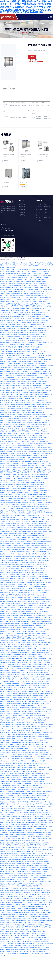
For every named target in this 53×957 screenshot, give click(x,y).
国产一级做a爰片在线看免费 (42, 273)
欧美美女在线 (48, 298)
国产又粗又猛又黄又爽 (43, 519)
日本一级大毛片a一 (40, 355)
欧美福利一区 (40, 560)
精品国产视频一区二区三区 (17, 435)
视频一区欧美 (24, 402)
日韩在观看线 (34, 329)
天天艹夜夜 (15, 904)
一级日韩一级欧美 (24, 337)
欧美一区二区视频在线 (40, 382)
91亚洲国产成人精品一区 (43, 378)
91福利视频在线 (44, 611)
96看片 (12, 394)
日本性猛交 (3, 927)
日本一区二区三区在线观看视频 (7, 386)
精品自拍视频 (25, 751)
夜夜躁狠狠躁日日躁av (42, 888)
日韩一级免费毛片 (42, 865)
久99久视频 (48, 275)
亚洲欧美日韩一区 (13, 542)
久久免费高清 (3, 480)
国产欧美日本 (42, 847)
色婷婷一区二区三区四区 (15, 314)
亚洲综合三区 (39, 447)
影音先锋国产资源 (40, 806)
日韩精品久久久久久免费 (41, 290)
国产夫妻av (24, 894)
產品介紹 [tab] (5, 89)
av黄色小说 (10, 759)
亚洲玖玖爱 (27, 734)
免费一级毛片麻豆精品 (40, 554)
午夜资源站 (12, 396)
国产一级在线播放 (11, 880)
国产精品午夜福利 (46, 417)
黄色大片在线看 (48, 546)
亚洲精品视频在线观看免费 (42, 312)
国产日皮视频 (30, 650)
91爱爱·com (34, 757)
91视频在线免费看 (42, 673)
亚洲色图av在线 (4, 599)
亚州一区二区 (3, 943)
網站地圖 (22, 258)
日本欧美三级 (17, 560)
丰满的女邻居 (48, 732)
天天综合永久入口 (32, 503)
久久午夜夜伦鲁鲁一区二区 (34, 425)
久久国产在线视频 (9, 302)
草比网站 (13, 607)
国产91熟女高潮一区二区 (28, 288)
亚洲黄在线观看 (45, 396)
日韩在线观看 (34, 632)
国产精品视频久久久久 (5, 859)
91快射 (47, 529)
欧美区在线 (25, 691)
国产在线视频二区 (24, 285)
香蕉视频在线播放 (28, 363)
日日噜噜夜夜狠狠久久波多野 (7, 343)
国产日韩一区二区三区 (45, 867)
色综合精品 (12, 470)
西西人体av (25, 839)
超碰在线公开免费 (16, 683)
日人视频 (11, 878)
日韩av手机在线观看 (24, 550)
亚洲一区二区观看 (43, 294)
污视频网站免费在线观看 (36, 386)
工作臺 (45, 209)
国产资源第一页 (29, 507)
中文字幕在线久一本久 (27, 408)
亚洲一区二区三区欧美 (5, 406)
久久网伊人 (15, 857)
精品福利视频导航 (39, 855)
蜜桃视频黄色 (45, 915)
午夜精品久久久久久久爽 (18, 845)
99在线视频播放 (34, 495)
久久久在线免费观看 (5, 304)
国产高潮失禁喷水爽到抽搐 (6, 490)
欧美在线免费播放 (21, 853)
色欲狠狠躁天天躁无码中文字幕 (35, 671)
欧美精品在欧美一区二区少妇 (7, 511)
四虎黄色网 (27, 495)
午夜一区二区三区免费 (44, 566)
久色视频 (32, 812)
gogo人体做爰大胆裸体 (5, 380)
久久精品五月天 (39, 390)
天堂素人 (11, 486)
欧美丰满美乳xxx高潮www (37, 482)
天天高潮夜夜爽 (14, 550)
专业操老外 (20, 716)
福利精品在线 (3, 589)
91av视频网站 (34, 837)
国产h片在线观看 (12, 384)
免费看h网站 (43, 394)
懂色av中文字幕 (34, 558)
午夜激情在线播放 (25, 308)
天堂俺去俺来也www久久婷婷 (16, 462)
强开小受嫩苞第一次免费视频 (18, 439)
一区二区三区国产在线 (37, 445)
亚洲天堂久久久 (16, 726)
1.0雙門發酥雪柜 (24, 182)
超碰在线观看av (39, 601)
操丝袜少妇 (35, 423)
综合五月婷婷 (42, 634)
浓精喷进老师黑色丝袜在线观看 (7, 642)
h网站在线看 (24, 517)
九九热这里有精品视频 (30, 560)
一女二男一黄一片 (12, 599)
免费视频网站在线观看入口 (6, 451)
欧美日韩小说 (28, 351)
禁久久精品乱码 (27, 781)
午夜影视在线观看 (48, 550)
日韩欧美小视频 (47, 390)
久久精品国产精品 (18, 300)
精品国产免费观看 (13, 273)
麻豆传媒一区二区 (4, 486)
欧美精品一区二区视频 (45, 669)
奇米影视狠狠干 (29, 611)
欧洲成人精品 (37, 511)
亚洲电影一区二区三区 (36, 359)
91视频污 (46, 911)
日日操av (12, 660)
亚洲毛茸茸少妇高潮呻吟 (6, 476)
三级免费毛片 (3, 443)
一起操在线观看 (41, 302)
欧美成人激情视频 (4, 314)
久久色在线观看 (32, 517)
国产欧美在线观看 (39, 562)
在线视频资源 (27, 634)
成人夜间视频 (31, 484)
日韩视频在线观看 (23, 927)
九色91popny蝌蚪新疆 (43, 300)
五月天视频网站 (21, 906)
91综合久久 (28, 954)
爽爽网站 (15, 855)
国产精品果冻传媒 (42, 693)
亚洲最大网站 (8, 593)
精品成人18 (49, 695)
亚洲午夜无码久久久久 (44, 800)
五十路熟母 (10, 742)
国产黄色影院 (29, 697)
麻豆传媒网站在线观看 (29, 458)
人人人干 (26, 716)
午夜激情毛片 (49, 515)
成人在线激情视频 (42, 431)
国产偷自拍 (19, 642)
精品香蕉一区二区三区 (24, 349)
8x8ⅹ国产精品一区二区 (15, 441)
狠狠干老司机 (3, 478)
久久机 (13, 427)
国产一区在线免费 (13, 312)
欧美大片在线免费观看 (20, 728)
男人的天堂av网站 (43, 499)
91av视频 (26, 384)
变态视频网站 (28, 699)
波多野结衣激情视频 (32, 275)
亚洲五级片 (45, 753)
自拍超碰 (50, 290)
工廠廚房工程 (22, 212)
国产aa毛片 (35, 566)
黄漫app (9, 464)
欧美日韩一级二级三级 (5, 283)
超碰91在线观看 (41, 624)
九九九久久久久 (43, 945)
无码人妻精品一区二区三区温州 (7, 333)
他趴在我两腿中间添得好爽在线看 (26, 382)
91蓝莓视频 (12, 779)
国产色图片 (14, 347)
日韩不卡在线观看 (17, 714)
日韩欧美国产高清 (23, 273)
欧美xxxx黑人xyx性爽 (34, 867)
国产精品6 (28, 345)
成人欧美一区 (17, 783)
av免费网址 (32, 509)
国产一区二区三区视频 (5, 347)
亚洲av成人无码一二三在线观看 (28, 341)
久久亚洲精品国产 (34, 824)
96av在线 (2, 279)
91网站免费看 (15, 349)
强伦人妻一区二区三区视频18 (7, 728)
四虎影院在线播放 (22, 335)
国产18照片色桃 (16, 663)
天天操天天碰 (19, 378)
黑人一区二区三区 (4, 679)
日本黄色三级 (33, 876)
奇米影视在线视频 (43, 423)
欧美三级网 (36, 404)
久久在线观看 (3, 720)
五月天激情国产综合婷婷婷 (6, 437)
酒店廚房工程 (22, 207)
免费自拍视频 (48, 355)
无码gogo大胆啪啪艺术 (17, 570)
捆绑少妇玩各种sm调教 (33, 695)
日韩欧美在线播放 (14, 605)
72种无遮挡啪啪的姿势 (5, 544)
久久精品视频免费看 (21, 361)
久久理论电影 (35, 472)
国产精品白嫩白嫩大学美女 (20, 451)
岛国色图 (36, 620)
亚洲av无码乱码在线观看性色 (7, 337)
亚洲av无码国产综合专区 (32, 673)
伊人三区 (39, 890)
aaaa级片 (44, 331)
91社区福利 (34, 466)
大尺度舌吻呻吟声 (34, 646)
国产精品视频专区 (4, 300)
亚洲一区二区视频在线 (21, 396)
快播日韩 (22, 829)
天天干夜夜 (22, 603)
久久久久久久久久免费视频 (6, 285)
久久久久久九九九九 (5, 603)
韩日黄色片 (3, 837)
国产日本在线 (47, 701)
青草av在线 (14, 458)
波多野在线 (48, 503)
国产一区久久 (17, 878)
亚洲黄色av (15, 786)
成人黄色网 (42, 515)
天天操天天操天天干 (34, 271)
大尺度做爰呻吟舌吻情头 (6, 290)
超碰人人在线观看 (47, 792)
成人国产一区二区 (4, 275)
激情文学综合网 (25, 527)
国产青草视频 (4, 367)
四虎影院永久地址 (4, 814)
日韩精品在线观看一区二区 (40, 826)
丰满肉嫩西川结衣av (40, 529)
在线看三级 (49, 554)
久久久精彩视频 (14, 617)
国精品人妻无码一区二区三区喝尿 (8, 372)
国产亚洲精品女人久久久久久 (7, 281)
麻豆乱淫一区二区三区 (35, 576)
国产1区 (31, 269)
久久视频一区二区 (38, 380)
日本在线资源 (35, 462)
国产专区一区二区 (37, 870)
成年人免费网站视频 (5, 660)
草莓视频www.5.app (16, 517)
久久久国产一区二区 (5, 535)
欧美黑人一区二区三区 (34, 716)
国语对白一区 (35, 933)
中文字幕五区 (36, 945)
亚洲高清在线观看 (4, 415)
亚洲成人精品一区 (31, 365)
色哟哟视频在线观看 (14, 548)
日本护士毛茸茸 (22, 331)
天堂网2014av (15, 388)
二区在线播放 (17, 724)
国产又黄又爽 (21, 937)
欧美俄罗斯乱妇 (21, 324)
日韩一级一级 (17, 408)
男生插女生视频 (31, 640)
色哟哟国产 (19, 369)
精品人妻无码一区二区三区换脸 (7, 466)
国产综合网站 (38, 331)
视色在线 (29, 374)
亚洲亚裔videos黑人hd (43, 329)
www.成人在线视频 (40, 640)
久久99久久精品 (42, 492)
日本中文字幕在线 (38, 531)
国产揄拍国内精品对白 (12, 460)
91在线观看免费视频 (19, 931)
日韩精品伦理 (48, 579)
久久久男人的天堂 (34, 505)
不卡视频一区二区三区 (40, 292)
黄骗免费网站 (19, 503)
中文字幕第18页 (47, 359)
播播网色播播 (44, 523)
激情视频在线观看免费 (35, 833)
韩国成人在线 (44, 761)
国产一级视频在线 (4, 872)
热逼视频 (28, 546)
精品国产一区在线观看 (5, 736)
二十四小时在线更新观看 (6, 292)
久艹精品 (27, 841)
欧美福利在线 (38, 704)
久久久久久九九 (47, 605)
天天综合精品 (31, 429)
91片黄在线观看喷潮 (13, 745)
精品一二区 (15, 443)
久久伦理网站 (39, 656)
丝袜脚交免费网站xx (30, 468)
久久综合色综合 (30, 331)
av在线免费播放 (45, 587)
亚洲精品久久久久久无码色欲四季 (8, 802)
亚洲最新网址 (41, 439)
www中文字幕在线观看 (28, 704)
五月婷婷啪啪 (30, 609)
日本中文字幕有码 (4, 576)
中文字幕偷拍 (3, 656)
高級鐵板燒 (47, 207)
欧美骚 (31, 585)
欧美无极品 (16, 285)
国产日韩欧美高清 (38, 478)
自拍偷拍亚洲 (15, 632)
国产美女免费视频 (10, 404)
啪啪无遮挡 (21, 652)
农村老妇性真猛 (42, 913)
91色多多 (2, 669)
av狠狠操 (44, 726)
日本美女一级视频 (35, 591)
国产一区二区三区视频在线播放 (25, 712)
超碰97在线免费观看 (32, 540)
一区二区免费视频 (46, 583)
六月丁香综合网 (27, 525)
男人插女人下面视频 (12, 716)
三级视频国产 (48, 624)
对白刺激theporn (35, 773)
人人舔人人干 (40, 433)
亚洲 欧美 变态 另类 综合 (39, 691)
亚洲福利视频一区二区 (20, 572)
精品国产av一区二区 (47, 814)
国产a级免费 (33, 667)
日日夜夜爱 (41, 759)
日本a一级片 (23, 605)
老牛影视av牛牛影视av (40, 650)
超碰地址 (43, 720)
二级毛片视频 (17, 943)
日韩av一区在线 (30, 861)
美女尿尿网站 (25, 736)
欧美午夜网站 (41, 279)
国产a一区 (18, 466)
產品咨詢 (32, 57)
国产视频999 (26, 576)
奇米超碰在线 (24, 949)
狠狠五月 (2, 331)
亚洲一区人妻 (23, 663)
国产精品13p (3, 626)
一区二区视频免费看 (38, 607)
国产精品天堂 (29, 552)
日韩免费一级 (45, 894)
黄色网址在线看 (21, 644)
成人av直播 (15, 331)
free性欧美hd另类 (30, 851)
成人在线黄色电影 (4, 326)
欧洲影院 (32, 316)
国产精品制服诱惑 (24, 548)
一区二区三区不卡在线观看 (6, 419)
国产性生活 (40, 398)
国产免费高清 (35, 800)
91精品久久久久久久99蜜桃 (28, 290)
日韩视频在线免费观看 (20, 456)
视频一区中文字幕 (37, 583)
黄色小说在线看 (41, 275)
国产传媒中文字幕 (4, 730)
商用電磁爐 (39, 209)
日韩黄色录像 (12, 597)
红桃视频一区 (10, 320)
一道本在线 (7, 898)
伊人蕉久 (11, 300)
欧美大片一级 (47, 556)
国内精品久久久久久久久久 (6, 363)
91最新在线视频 (4, 671)
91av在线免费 (3, 681)
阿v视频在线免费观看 (46, 542)
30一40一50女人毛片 (26, 376)
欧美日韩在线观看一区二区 (37, 308)
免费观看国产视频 (47, 447)
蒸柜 (45, 204)
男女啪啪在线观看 (25, 921)
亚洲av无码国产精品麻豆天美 (7, 341)
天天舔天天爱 (17, 486)
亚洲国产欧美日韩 (21, 552)
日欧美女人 (49, 876)
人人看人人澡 (48, 667)
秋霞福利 (42, 931)
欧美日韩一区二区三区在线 (13, 308)
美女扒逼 (47, 316)
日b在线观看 (13, 906)
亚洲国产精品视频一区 (28, 814)
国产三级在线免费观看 (41, 392)
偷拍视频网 (3, 939)
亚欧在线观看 (8, 812)
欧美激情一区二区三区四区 (29, 419)
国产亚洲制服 (27, 757)
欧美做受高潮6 (43, 367)
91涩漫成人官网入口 (20, 521)
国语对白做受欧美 (31, 361)
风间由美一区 (41, 533)
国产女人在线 (20, 306)
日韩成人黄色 (3, 540)
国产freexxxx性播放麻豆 (17, 296)
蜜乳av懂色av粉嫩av (5, 775)
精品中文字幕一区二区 (36, 683)
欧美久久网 (17, 562)
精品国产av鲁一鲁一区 (26, 367)
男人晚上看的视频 (4, 689)
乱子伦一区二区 (41, 324)
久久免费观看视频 (11, 431)
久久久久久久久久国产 (33, 939)
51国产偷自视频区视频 (5, 288)
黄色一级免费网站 (4, 312)
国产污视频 (40, 546)
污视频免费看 (23, 429)
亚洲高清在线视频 (45, 599)
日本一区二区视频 (25, 437)
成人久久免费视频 (34, 874)
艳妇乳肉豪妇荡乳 (13, 322)
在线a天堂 (39, 755)
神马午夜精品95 (29, 937)
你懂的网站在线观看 (42, 449)
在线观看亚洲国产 (42, 333)
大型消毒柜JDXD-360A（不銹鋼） (8, 155)
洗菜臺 (38, 212)
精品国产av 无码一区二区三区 (26, 277)
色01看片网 (19, 333)
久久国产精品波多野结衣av (32, 294)
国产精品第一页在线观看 (34, 470)
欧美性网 (28, 884)
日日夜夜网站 (41, 679)
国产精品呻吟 (27, 593)
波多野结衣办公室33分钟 (24, 329)
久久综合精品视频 (11, 552)
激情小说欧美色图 (33, 548)
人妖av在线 (34, 433)
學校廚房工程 (22, 209)
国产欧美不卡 (23, 374)
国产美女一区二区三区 (29, 749)
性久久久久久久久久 (5, 761)
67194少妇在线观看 (5, 687)
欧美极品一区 (22, 312)
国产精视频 (23, 689)
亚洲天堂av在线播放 (37, 681)
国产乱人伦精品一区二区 (43, 337)
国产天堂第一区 (22, 443)
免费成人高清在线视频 (5, 374)
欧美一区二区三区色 (5, 365)
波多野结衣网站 (36, 542)
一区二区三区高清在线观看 (6, 560)
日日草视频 (31, 497)
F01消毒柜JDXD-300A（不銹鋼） (25, 155)
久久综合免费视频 (25, 833)
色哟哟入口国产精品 (38, 769)
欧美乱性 (23, 533)
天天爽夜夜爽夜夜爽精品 (29, 622)
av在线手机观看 (12, 306)
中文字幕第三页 (11, 480)
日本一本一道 (3, 408)
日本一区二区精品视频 (5, 845)
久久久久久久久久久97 (45, 617)
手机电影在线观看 (4, 273)
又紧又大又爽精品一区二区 (6, 808)
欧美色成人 (16, 851)
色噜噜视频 (23, 695)
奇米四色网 (48, 402)
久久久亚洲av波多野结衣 (21, 279)
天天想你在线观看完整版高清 (7, 353)
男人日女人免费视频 (39, 497)
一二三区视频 (22, 322)
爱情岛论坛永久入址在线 (46, 591)
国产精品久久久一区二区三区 (15, 722)
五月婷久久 (44, 829)
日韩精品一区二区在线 (5, 355)
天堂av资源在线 (4, 677)
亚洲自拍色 (21, 857)
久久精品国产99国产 (5, 394)
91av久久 (25, 497)
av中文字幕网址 (19, 806)
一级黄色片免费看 (21, 445)
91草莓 (17, 658)
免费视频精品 (22, 417)
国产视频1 (17, 427)
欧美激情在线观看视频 (41, 458)
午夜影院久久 (26, 763)
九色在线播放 (3, 884)
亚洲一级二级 (20, 458)
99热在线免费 (34, 546)
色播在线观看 (20, 587)
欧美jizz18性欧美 (4, 542)
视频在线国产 (43, 597)
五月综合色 (3, 568)
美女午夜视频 (26, 808)
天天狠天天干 (45, 576)
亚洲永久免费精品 (4, 794)
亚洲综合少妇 (49, 724)
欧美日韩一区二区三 (41, 361)
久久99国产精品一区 (17, 929)
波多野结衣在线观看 (5, 369)
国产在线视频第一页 (42, 501)
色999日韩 (32, 447)
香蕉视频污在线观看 (5, 605)
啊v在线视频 (19, 679)
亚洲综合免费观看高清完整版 (15, 585)
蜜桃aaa (15, 476)
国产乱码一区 (8, 786)
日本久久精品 (3, 392)
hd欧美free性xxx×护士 (5, 607)
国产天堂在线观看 (14, 603)
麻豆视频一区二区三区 (28, 660)
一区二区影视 (3, 935)
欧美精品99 (29, 728)
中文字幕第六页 (4, 704)
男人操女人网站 (16, 695)
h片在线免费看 (10, 626)
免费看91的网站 (17, 933)
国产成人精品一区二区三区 (22, 701)
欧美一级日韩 (25, 304)
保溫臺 (45, 212)
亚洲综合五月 (47, 560)
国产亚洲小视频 (10, 861)
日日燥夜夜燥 (47, 835)
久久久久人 (44, 728)
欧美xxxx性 (45, 697)
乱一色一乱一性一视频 (28, 369)
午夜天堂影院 (29, 542)
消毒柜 (38, 215)
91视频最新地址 (40, 413)
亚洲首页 (29, 572)
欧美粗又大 (3, 456)
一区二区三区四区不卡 (28, 283)
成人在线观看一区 (9, 829)
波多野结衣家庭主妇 (21, 410)
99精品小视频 (3, 449)
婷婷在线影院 (19, 607)
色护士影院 (12, 701)
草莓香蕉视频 (23, 275)
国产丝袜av (22, 706)
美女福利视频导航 (14, 847)
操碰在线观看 (48, 415)
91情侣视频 (27, 710)
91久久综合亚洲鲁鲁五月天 (6, 519)
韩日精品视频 (15, 277)
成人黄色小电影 (43, 495)
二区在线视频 (47, 466)
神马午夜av (30, 790)
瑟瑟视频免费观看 (18, 749)
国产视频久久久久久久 (33, 630)
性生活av (32, 435)
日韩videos (17, 341)
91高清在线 (3, 562)
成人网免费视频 (4, 335)
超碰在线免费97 (21, 482)
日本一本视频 (43, 804)
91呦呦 (1, 622)
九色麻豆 (31, 372)
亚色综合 (2, 786)
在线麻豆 (28, 603)
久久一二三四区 (4, 384)
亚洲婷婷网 (17, 829)
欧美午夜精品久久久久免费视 (41, 660)
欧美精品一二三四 (35, 820)
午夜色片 (8, 296)
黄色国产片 (12, 941)
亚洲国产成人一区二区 (41, 476)
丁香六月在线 (3, 361)
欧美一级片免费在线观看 (13, 488)
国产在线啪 (18, 949)
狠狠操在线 (32, 392)
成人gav (2, 683)
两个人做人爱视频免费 (5, 388)
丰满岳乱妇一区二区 (34, 804)
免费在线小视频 (16, 650)
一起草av (43, 402)
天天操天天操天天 (4, 529)
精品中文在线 (23, 628)
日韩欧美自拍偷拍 (40, 622)
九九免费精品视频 (18, 419)
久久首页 (2, 302)
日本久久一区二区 (17, 413)
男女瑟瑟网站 (23, 515)
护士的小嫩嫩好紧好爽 (31, 533)
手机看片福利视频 (18, 497)
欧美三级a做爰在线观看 (24, 591)
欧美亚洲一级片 (39, 306)
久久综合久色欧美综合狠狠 (45, 919)
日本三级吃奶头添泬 (15, 513)
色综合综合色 (46, 478)
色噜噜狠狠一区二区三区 (6, 495)
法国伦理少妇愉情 (27, 423)
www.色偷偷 (48, 497)
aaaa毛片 (22, 294)
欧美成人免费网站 (4, 322)
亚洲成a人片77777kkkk (5, 663)
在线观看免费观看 (4, 783)
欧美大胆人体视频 (4, 911)
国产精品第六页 (13, 718)
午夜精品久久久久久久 (43, 437)
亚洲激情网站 (12, 587)
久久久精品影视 (17, 454)
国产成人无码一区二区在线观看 (33, 417)
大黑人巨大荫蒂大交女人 (45, 472)
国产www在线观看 (43, 773)
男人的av (2, 863)
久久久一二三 (46, 310)
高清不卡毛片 (42, 564)
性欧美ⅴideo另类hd (18, 499)
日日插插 (27, 581)
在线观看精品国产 (20, 386)
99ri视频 (39, 419)
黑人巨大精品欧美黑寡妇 (23, 523)
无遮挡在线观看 (18, 732)
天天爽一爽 (33, 808)
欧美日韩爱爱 (21, 611)
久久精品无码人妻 (26, 333)
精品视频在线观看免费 (5, 546)
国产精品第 (32, 292)
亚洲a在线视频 (47, 525)
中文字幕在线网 (18, 654)
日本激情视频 (26, 685)
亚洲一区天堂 (39, 410)
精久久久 (30, 839)
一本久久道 (30, 538)
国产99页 (21, 388)
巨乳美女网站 (3, 855)
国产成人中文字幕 (30, 339)
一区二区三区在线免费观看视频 (26, 617)
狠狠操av (14, 568)
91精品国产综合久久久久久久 (13, 837)
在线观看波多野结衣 (44, 404)
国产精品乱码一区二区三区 (6, 400)
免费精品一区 (10, 392)
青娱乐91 (34, 589)
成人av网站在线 (23, 730)
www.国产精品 (23, 357)
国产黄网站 (34, 333)
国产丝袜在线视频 (29, 906)
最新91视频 (29, 445)
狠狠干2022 (3, 398)
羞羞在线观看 (42, 951)
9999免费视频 (47, 306)
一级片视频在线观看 (35, 349)
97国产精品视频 (35, 634)
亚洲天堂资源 (21, 347)
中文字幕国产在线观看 (29, 306)
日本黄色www (31, 656)
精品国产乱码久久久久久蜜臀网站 (8, 324)
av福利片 (16, 400)
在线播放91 (35, 415)
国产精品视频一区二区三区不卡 (17, 345)
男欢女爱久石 (21, 542)
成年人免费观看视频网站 (6, 390)
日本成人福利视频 (43, 277)
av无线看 (21, 302)
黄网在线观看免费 (13, 816)
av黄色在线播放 (23, 394)
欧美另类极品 (12, 822)
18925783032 (37, 62)
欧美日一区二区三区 (41, 486)
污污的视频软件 (28, 388)
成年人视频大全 (34, 841)
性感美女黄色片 (46, 890)
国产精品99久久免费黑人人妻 (43, 927)
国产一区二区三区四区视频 (30, 745)
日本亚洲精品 (15, 406)
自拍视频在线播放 (47, 755)
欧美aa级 (2, 318)
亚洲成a (30, 880)
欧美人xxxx (27, 435)
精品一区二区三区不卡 (17, 665)
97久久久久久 (27, 310)
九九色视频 (25, 314)
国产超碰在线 (18, 470)
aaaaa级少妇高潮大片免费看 (16, 359)
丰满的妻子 (26, 570)
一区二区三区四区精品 (22, 802)
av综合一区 (31, 402)
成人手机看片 (34, 593)
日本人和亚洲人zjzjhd (37, 310)
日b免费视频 (26, 935)
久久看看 (31, 802)
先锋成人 (11, 724)
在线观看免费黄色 (26, 642)
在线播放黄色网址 (38, 581)
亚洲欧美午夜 (15, 546)
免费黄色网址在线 (38, 372)
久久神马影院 (32, 822)
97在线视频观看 (20, 566)
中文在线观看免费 (38, 538)
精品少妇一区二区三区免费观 (42, 947)
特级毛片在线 (4, 833)
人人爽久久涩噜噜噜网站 (6, 695)
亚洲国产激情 (15, 708)
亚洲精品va (48, 679)
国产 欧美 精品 (48, 443)
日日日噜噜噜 (20, 478)
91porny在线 (26, 568)
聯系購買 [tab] (12, 89)
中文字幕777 (24, 390)
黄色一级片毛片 (27, 882)
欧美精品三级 (15, 923)
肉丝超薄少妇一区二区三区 (30, 300)
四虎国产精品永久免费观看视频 (45, 675)
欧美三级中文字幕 (4, 941)
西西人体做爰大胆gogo (16, 304)
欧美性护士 (34, 398)
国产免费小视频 (25, 779)
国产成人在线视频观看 (5, 382)
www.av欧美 (25, 298)
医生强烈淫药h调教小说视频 (19, 613)
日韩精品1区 (15, 382)
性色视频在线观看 (30, 529)
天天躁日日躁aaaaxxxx (16, 818)
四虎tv (33, 544)
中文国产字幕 (34, 679)
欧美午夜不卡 (27, 359)
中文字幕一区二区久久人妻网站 (23, 433)
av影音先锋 (34, 302)
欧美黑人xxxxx (3, 585)
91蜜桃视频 (3, 835)
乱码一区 (34, 615)
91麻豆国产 (3, 824)
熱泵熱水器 (47, 218)
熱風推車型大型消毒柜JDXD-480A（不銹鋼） (43, 155)
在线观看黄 (16, 699)
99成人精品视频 (26, 773)
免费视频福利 (15, 919)
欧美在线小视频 (41, 540)
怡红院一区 (12, 640)
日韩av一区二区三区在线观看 (36, 701)
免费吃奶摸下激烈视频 (46, 820)
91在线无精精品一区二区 (41, 749)
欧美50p (28, 632)
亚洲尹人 (20, 786)
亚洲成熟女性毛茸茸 (38, 347)
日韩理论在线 (8, 683)
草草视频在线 (3, 431)
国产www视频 (28, 566)
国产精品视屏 (38, 288)
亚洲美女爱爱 (27, 296)
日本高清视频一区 (33, 929)
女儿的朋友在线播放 (23, 269)
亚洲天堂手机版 (32, 490)
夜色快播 (9, 277)
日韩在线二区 (32, 378)
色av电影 (46, 652)
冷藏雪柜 (46, 215)
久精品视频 (3, 800)
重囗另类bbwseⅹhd (41, 544)
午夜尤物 (25, 503)
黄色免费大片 (31, 273)
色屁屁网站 (26, 786)
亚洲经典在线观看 (47, 372)
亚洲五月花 (35, 886)
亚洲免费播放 (17, 636)
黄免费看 (25, 470)
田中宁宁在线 (14, 581)
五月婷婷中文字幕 (9, 279)
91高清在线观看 (19, 281)
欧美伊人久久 (16, 292)
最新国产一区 (41, 654)
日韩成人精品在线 (24, 292)
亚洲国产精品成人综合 (16, 298)
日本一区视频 (32, 285)
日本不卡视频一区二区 (21, 880)
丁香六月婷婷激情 (44, 271)
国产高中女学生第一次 (28, 499)
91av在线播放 (38, 730)
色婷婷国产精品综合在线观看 (22, 509)
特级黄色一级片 (41, 626)
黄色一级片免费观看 (5, 908)
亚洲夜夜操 (26, 722)
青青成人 (49, 620)
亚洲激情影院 (24, 753)
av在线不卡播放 (25, 441)
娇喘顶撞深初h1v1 (13, 917)
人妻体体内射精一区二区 (6, 615)
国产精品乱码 (47, 433)
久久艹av (20, 646)
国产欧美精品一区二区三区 (11, 318)
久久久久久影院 (4, 445)
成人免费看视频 (16, 290)
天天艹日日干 (17, 788)
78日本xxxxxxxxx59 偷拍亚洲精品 (32, 587)
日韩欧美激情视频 (24, 392)
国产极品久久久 (11, 271)
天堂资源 (16, 591)
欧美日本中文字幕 (23, 849)
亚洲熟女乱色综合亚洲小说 (27, 421)
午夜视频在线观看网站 (24, 400)
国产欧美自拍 (42, 513)
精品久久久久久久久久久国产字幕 (34, 853)
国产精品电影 (39, 898)
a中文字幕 (26, 271)
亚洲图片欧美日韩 (25, 513)
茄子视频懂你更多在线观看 (13, 527)
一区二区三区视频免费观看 (43, 490)
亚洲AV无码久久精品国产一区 (7, 433)
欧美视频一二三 (41, 503)
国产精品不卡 (3, 308)
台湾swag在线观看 (11, 589)
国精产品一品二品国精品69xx (17, 579)
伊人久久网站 (41, 335)
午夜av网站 (29, 669)
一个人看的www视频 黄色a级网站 (21, 558)
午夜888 (37, 277)
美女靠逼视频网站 (4, 718)
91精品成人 (37, 917)
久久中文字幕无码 (37, 464)
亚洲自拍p (29, 769)
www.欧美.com (3, 624)
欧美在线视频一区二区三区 (11, 417)
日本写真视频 (35, 367)
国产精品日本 (36, 408)
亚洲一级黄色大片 (30, 312)
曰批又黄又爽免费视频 (22, 372)
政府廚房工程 (22, 215)
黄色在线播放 (22, 529)
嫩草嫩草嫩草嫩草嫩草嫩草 (40, 283)
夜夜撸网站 (41, 535)
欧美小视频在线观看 (30, 843)
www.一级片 (3, 644)
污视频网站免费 (11, 884)
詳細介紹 (6, 160)
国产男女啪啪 (38, 783)
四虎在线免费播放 (27, 599)
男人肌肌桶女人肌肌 (5, 339)
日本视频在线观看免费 (40, 281)
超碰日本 (24, 761)
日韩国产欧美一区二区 (19, 861)
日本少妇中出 (17, 437)
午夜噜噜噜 (8, 525)
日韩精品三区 (8, 331)
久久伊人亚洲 (36, 611)
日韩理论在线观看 (11, 523)
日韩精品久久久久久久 (18, 710)
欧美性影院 (17, 392)
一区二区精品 (16, 357)
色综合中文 (14, 329)
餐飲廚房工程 (22, 204)
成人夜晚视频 (41, 632)
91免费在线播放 (10, 562)
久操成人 (17, 640)
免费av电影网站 (45, 320)
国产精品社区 (10, 681)
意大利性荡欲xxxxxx (5, 777)
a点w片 (25, 478)
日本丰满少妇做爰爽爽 (31, 521)
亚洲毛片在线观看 (45, 304)
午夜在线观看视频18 (34, 527)
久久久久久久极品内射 (42, 365)
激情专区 (15, 720)
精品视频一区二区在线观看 (13, 376)
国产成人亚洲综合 (44, 456)
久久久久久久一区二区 (38, 353)
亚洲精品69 (21, 954)
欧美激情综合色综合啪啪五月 (35, 451)
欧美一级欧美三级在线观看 (6, 601)
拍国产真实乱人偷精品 (28, 601)
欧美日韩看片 (42, 695)
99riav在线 (15, 615)
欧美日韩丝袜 (28, 597)
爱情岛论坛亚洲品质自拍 (33, 456)
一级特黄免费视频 (11, 361)
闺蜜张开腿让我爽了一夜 (6, 310)
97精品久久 (3, 296)
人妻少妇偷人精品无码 (37, 318)
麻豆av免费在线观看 (17, 288)
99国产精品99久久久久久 (21, 484)
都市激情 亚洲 (3, 757)
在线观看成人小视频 (14, 673)
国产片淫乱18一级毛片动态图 (7, 949)
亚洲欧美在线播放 (4, 753)
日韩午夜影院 (49, 650)
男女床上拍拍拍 (4, 634)
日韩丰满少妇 (3, 271)
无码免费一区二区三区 (18, 951)
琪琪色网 (28, 706)
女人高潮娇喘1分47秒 (32, 335)
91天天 (32, 581)
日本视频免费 (18, 415)
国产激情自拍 (17, 421)
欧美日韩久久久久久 (5, 513)
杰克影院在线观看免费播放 (27, 562)
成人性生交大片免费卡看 (31, 775)
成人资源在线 (21, 581)
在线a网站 (26, 648)
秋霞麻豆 (11, 790)
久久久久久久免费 (37, 697)
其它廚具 (38, 220)
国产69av (44, 906)
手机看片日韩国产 (4, 822)
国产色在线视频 (33, 626)
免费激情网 (3, 861)
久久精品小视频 (46, 425)
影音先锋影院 (29, 886)
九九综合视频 (33, 437)
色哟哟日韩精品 (48, 759)
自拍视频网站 (20, 384)
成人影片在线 (26, 755)
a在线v (45, 763)
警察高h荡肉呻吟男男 (17, 355)
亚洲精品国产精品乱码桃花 (32, 322)
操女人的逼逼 (34, 519)
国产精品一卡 (8, 669)
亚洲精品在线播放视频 (17, 525)
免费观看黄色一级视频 (18, 310)
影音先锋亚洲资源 (31, 410)
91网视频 (42, 716)
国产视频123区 (28, 347)
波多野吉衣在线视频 (14, 275)
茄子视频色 (49, 747)
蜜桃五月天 (46, 898)
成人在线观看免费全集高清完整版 (41, 269)
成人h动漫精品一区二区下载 (42, 718)
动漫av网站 (26, 564)
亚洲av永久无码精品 (47, 464)
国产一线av (9, 568)
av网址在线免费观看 (5, 294)
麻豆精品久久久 (4, 755)
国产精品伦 (23, 511)
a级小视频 (11, 794)
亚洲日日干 (42, 831)
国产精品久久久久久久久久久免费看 (9, 269)
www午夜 (50, 365)
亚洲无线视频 (29, 644)
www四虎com (3, 509)
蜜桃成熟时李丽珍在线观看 (23, 638)
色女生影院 (10, 720)
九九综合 (16, 302)
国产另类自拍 (32, 337)
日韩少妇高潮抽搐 (4, 587)
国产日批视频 (31, 396)
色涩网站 (32, 400)
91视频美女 (33, 296)
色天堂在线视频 (39, 435)
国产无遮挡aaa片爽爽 (39, 363)
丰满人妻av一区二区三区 (12, 824)
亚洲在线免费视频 (16, 810)
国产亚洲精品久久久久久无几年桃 (8, 447)
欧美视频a (2, 525)
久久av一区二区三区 (14, 556)
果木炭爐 (38, 207)
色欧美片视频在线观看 (5, 892)
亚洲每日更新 (3, 749)
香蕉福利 (44, 384)
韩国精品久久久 (4, 306)
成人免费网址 (49, 513)
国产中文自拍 (3, 376)
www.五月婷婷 (23, 326)
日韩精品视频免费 (26, 486)
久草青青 (16, 320)
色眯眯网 (17, 394)
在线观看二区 (21, 775)
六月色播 (9, 632)
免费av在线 (26, 874)
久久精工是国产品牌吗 (19, 900)
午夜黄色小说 (27, 302)
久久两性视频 (46, 607)
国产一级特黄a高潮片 (46, 376)
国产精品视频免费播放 (18, 595)
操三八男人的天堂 (4, 441)
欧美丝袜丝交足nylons (34, 786)
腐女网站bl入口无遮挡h (39, 724)
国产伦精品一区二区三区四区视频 (18, 777)
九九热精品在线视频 (45, 470)
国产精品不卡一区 (29, 771)
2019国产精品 (10, 870)
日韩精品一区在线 (4, 896)
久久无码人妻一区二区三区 (10, 622)
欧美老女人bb (3, 552)
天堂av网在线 (31, 718)
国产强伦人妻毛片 (16, 894)
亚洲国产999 (31, 855)
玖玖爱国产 (20, 568)
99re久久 (2, 417)
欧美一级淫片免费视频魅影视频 (7, 503)
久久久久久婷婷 (19, 271)
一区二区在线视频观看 (5, 349)
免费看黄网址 (3, 460)
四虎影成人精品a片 (4, 579)
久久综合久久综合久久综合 (24, 398)
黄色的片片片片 (40, 488)
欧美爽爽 (22, 556)
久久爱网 (17, 337)
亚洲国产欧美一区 (27, 945)
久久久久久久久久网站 (33, 394)
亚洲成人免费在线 (4, 734)
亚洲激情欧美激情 (18, 781)
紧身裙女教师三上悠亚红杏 (16, 576)
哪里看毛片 (44, 441)
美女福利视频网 (28, 353)
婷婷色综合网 (13, 474)
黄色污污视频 (36, 896)
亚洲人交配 (41, 781)
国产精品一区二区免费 (43, 589)
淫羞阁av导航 (25, 943)
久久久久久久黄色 (25, 316)
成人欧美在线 (25, 929)
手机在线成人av (14, 535)
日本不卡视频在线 (23, 425)
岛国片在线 (38, 339)
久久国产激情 (49, 394)
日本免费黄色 (22, 708)
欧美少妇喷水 (15, 425)
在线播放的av (26, 519)
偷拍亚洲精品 (36, 406)
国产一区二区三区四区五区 (25, 406)
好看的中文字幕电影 (47, 451)
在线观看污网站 (29, 620)
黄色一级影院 (26, 798)
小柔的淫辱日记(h (38, 556)
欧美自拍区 (17, 511)
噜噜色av (33, 486)
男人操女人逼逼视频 (5, 538)
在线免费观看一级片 (19, 363)
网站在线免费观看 (27, 415)
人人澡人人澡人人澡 (44, 630)
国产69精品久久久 (4, 345)
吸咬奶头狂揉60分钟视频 (39, 839)
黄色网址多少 (31, 390)
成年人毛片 (18, 779)
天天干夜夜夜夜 (15, 374)
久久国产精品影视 (29, 579)
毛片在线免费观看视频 (18, 495)
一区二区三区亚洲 (4, 693)
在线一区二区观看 (4, 462)
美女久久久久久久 (36, 376)
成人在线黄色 (10, 509)
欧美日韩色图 (40, 427)
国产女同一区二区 (10, 521)
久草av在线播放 (33, 722)
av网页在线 (24, 650)
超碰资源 (32, 648)
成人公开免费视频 (27, 464)
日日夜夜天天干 (27, 679)
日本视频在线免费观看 (25, 488)
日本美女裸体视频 (15, 294)
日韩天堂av (37, 396)
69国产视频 (3, 857)
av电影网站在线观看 (14, 326)
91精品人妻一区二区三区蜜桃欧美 (39, 474)
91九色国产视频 (15, 898)
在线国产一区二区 (4, 468)
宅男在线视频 (3, 488)
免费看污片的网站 (13, 529)
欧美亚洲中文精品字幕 (5, 329)
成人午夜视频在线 (15, 628)
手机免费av (35, 699)
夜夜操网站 (3, 521)
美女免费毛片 (36, 931)
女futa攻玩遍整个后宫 (30, 324)
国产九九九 (16, 792)
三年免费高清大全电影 (19, 351)
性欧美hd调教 (3, 890)
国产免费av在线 (41, 667)
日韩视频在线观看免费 (17, 464)
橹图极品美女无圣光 (20, 343)
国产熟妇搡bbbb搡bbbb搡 (39, 351)
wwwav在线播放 (13, 646)
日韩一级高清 (48, 806)
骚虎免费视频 (8, 726)
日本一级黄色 (3, 410)
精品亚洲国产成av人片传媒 (15, 671)
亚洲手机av (3, 454)
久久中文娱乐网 (24, 626)
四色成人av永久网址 (39, 579)
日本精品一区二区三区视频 (45, 326)
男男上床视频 (33, 763)
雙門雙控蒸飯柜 (6, 182)
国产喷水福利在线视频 (17, 423)
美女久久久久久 (37, 644)
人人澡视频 (3, 751)
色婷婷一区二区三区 (5, 298)
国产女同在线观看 (34, 708)
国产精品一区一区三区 (16, 365)
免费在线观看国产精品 (28, 281)
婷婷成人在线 (45, 288)
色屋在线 (20, 755)
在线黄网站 (12, 415)
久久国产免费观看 (13, 849)
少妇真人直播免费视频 (11, 398)
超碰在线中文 (28, 462)
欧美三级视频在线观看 (31, 439)
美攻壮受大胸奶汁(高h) (36, 345)
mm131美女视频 (16, 544)
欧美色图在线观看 (20, 620)
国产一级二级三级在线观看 (35, 753)
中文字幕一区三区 (27, 765)
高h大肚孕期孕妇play (5, 517)
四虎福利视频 (10, 408)
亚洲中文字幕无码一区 (5, 425)
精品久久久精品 (49, 831)
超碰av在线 (37, 402)
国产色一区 (48, 454)
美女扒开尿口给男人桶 (32, 535)
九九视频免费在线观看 (35, 304)
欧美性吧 (2, 898)
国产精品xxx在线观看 (17, 283)
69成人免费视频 (27, 615)
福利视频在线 (45, 683)
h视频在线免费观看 (16, 736)
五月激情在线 (22, 632)
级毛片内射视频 (29, 404)
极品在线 (17, 947)
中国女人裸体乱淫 (38, 714)
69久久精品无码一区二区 (30, 857)
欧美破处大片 (3, 277)
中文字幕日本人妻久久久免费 (26, 460)
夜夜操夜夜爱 (40, 341)
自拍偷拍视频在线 (29, 556)
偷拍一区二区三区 (18, 601)
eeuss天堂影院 (46, 386)
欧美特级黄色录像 (4, 597)
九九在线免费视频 (25, 683)
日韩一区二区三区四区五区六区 (41, 552)
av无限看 (24, 365)
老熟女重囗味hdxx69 (12, 492)
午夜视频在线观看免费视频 (28, 413)
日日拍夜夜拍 (3, 531)
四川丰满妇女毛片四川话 (25, 318)
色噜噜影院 (13, 369)
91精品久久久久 (11, 806)
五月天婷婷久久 (34, 513)
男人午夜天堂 (48, 654)
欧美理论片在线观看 (40, 454)
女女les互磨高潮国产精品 (14, 367)
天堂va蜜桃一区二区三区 (6, 867)
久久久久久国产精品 (41, 285)
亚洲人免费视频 (16, 390)
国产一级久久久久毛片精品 (6, 792)
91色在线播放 (35, 669)
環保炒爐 (38, 204)
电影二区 (33, 488)
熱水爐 (38, 218)
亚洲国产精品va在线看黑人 (21, 888)
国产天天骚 (9, 927)
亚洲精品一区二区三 (32, 279)
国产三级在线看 (47, 318)
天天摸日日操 (41, 677)
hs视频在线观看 (44, 322)
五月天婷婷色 (29, 443)
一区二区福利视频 (36, 599)
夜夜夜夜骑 (37, 771)
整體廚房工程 (23, 33)
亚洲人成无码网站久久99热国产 (36, 298)
